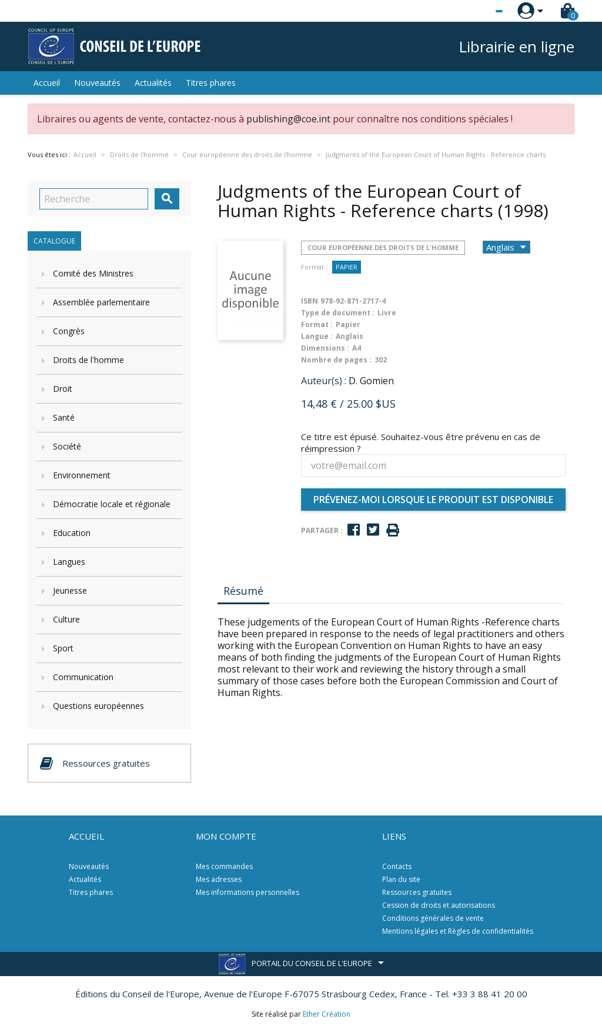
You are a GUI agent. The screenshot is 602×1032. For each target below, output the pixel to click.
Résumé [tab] (243, 591)
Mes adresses (219, 879)
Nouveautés (97, 82)
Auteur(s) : (323, 381)
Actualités (153, 82)
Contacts (397, 866)
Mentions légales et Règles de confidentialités (457, 931)
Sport (63, 648)
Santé (64, 417)
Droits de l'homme (88, 359)
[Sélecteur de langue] (475, 11)
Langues (69, 561)
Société (67, 446)
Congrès (69, 331)
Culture (66, 619)
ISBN (309, 301)
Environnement (82, 475)
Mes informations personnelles (247, 892)
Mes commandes (224, 866)
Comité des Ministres (93, 273)
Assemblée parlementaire (101, 302)
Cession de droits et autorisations (438, 905)
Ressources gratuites (417, 892)
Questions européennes (98, 705)
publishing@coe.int (288, 118)
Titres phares (211, 82)
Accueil (47, 82)
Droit (62, 388)
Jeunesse (70, 590)
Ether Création (326, 1014)
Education (72, 532)
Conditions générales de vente (433, 918)
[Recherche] (93, 198)
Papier (346, 266)
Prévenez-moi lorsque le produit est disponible (433, 499)
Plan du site (401, 879)
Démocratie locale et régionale (111, 504)
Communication (83, 677)
